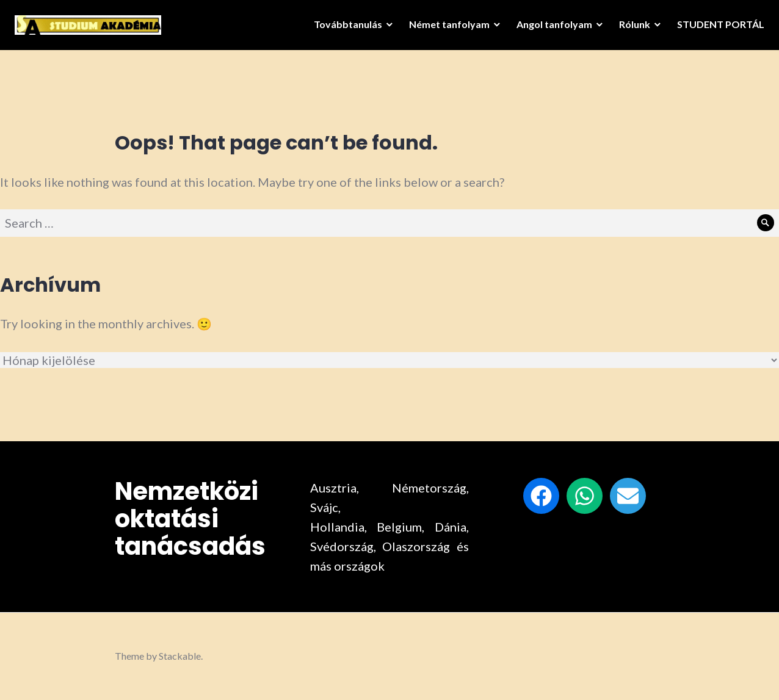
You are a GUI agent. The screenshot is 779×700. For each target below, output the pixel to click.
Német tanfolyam (445, 28)
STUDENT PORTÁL (717, 28)
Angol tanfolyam (551, 28)
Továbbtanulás (344, 28)
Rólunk (631, 28)
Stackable (180, 656)
